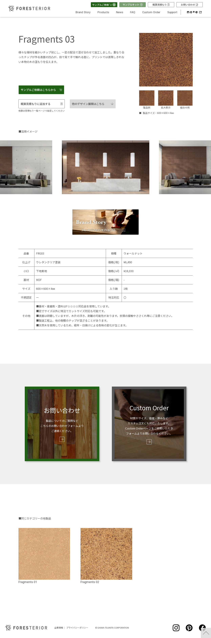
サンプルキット (133, 4)
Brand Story (83, 12)
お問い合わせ (189, 4)
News (119, 12)
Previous (57, 166)
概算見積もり (161, 4)
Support (172, 12)
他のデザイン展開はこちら (93, 104)
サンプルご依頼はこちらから (41, 90)
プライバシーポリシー (77, 627)
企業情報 (58, 627)
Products (103, 12)
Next (153, 166)
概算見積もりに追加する (42, 104)
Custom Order (151, 12)
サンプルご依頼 (104, 4)
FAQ (132, 12)
